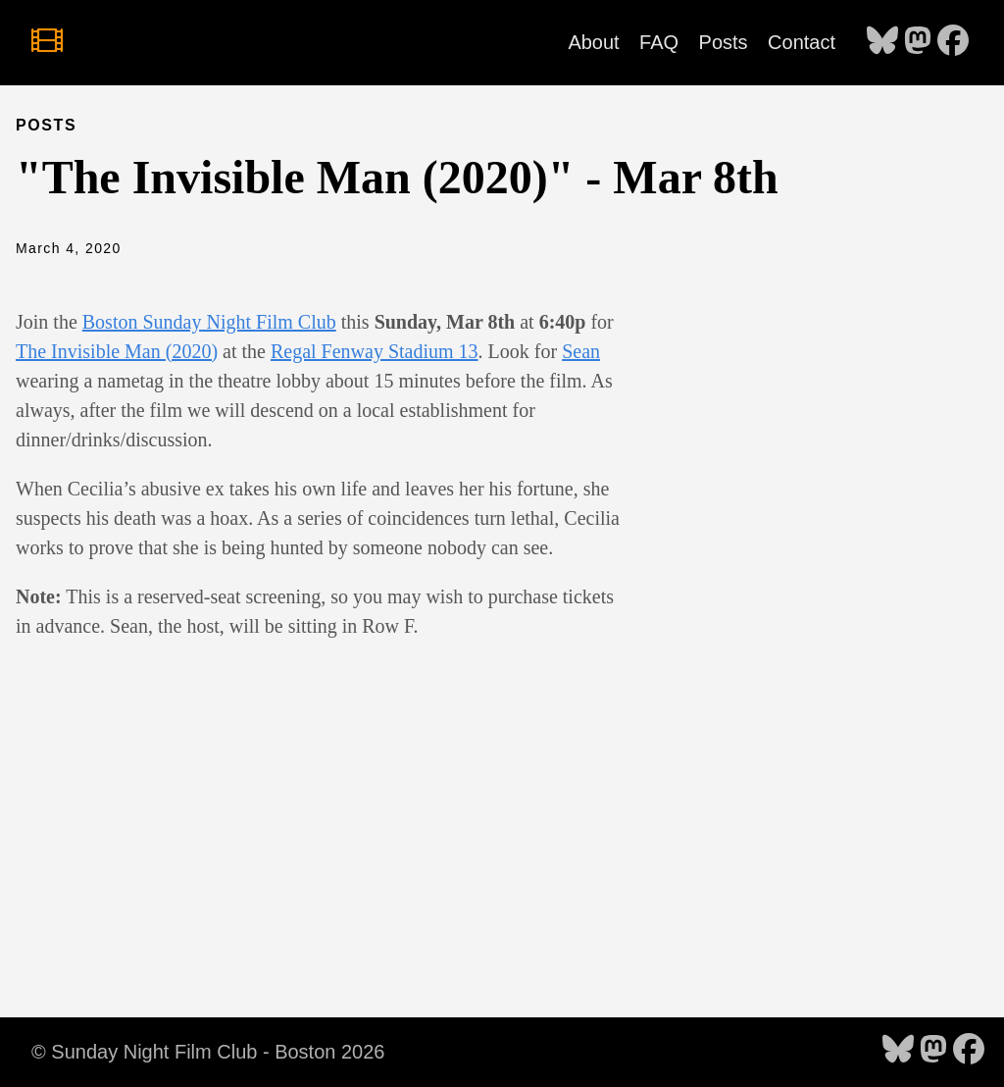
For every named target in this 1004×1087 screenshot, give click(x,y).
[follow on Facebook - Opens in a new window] (953, 42)
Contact (801, 42)
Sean (581, 351)
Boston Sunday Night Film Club (209, 322)
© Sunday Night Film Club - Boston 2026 (207, 1051)
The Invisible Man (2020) (117, 351)
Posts (723, 42)
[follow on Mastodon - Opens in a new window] (917, 42)
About (593, 42)
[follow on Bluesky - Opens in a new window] (882, 42)
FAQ (658, 42)
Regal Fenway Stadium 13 (374, 351)
